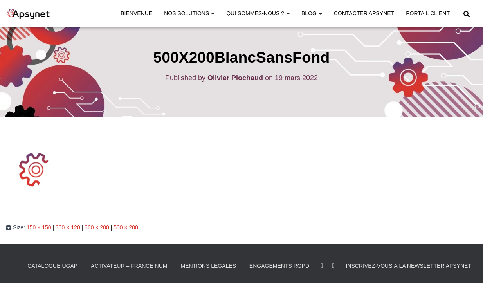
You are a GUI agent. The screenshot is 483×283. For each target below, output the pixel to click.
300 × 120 (68, 227)
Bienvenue (136, 13)
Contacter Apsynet (364, 13)
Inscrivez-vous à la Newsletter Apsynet (408, 266)
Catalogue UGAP (52, 266)
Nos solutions (189, 13)
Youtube (333, 266)
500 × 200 (126, 227)
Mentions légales (208, 266)
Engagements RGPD (279, 266)
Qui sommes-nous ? (258, 13)
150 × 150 (39, 227)
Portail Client (428, 13)
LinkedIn (322, 266)
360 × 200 (97, 227)
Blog (311, 13)
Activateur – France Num (129, 266)
